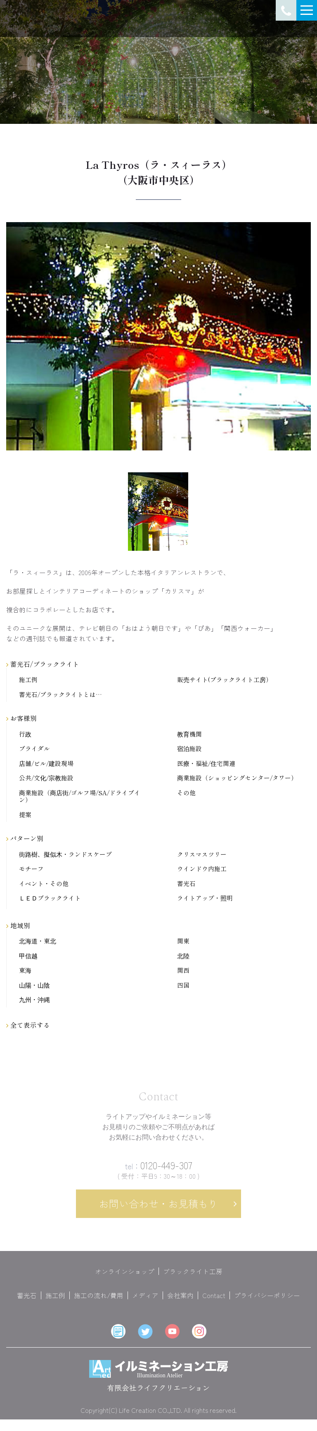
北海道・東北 (37, 941)
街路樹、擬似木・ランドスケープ (65, 854)
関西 (183, 970)
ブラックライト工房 (192, 1277)
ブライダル (34, 749)
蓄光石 (186, 884)
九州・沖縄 (34, 1000)
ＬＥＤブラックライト (50, 898)
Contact (213, 1301)
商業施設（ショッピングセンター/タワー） (237, 778)
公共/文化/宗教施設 (46, 778)
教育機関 (189, 734)
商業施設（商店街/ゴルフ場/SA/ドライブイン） (79, 796)
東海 (25, 970)
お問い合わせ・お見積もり (158, 1209)
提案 (25, 815)
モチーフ (31, 869)
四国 (183, 985)
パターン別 (24, 838)
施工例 (28, 680)
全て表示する (28, 1024)
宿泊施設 (189, 749)
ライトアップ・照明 (205, 898)
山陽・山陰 (34, 985)
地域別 (18, 925)
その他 (186, 793)
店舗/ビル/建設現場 (46, 764)
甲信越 (28, 956)
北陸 (183, 956)
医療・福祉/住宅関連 (206, 764)
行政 (25, 734)
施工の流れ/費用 (98, 1301)
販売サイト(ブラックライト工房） (224, 680)
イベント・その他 (44, 884)
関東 (183, 941)
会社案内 (180, 1301)
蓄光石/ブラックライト (42, 663)
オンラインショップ (124, 1277)
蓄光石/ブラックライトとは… (60, 695)
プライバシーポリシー (267, 1301)
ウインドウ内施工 (202, 869)
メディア (145, 1301)
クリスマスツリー (202, 854)
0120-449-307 (158, 1170)
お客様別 (21, 718)
